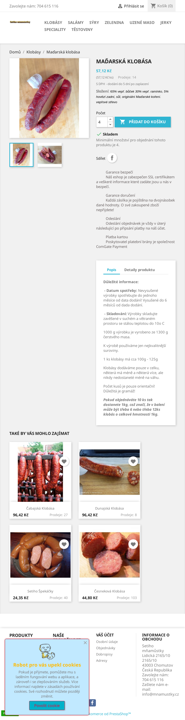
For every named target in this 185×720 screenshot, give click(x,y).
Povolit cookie (47, 705)
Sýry (94, 22)
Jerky (166, 22)
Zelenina (114, 22)
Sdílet (112, 158)
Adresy (101, 660)
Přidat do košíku (143, 122)
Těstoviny (82, 29)
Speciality (55, 29)
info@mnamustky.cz (160, 694)
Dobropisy (104, 654)
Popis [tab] (111, 269)
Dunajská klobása (109, 508)
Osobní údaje (107, 641)
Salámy (76, 22)
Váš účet (105, 635)
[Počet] (102, 122)
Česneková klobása (109, 591)
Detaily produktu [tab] (139, 269)
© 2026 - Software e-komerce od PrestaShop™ (92, 713)
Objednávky (105, 648)
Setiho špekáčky (40, 591)
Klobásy (53, 22)
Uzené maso (142, 22)
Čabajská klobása (40, 508)
